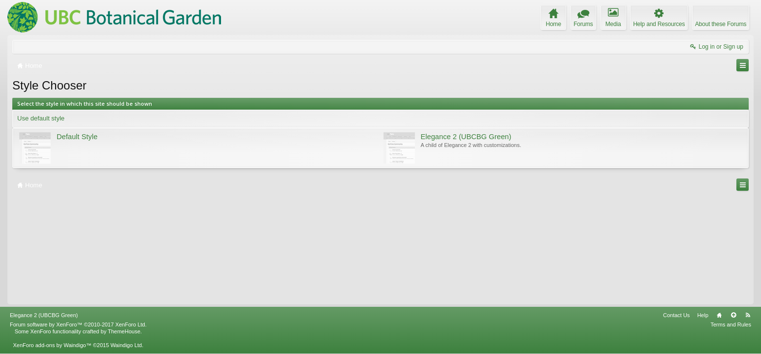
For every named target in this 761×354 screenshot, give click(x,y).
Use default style (40, 118)
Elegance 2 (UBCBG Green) (44, 315)
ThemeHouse (124, 331)
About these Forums (720, 24)
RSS (747, 315)
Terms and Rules (730, 324)
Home (719, 315)
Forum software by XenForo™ (78, 324)
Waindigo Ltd (126, 345)
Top (733, 315)
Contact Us (676, 315)
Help (702, 315)
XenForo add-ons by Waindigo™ (52, 345)
